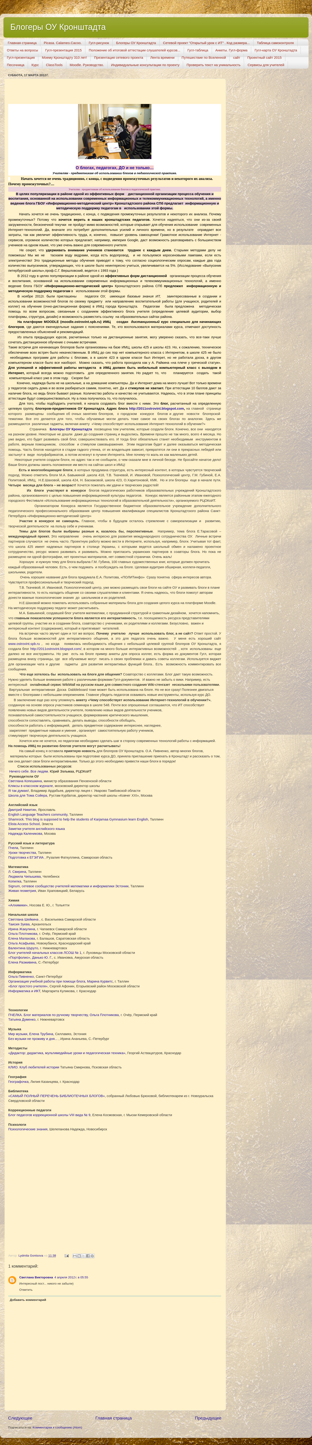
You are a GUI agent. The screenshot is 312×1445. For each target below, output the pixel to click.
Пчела (13, 848)
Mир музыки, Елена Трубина (30, 1034)
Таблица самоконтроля (275, 43)
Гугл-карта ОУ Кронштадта (276, 50)
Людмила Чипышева (24, 876)
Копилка (14, 881)
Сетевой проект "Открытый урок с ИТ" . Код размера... (206, 43)
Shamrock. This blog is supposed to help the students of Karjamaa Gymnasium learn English (78, 819)
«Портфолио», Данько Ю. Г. (30, 957)
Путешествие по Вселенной (204, 57)
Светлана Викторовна (36, 1277)
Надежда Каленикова (25, 833)
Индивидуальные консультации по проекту (145, 65)
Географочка (18, 1082)
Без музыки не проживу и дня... (33, 1039)
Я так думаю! (18, 791)
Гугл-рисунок (99, 43)
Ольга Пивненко (21, 976)
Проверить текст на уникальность (213, 65)
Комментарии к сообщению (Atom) (57, 1427)
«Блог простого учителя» (28, 986)
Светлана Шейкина (23, 919)
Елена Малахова (21, 938)
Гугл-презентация (21, 57)
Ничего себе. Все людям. (29, 771)
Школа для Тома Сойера (27, 795)
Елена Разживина (22, 962)
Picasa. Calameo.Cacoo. (63, 43)
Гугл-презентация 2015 (63, 50)
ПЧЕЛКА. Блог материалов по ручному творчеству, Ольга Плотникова (63, 1015)
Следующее (20, 1418)
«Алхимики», (18, 905)
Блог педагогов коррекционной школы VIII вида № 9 (49, 1115)
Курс (35, 65)
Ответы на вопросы (22, 50)
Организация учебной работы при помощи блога (46, 981)
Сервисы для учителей (266, 65)
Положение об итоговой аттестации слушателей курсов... (134, 50)
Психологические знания (27, 1129)
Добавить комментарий (28, 1300)
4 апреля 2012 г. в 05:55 (71, 1277)
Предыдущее (208, 1418)
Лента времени (162, 57)
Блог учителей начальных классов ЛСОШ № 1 (44, 953)
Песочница (15, 65)
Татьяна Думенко (22, 1019)
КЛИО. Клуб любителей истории (33, 1067)
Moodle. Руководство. (87, 65)
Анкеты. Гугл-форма (231, 50)
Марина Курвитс (100, 981)
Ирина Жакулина (21, 929)
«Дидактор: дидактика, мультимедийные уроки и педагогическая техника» (66, 1053)
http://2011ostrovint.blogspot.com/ (55, 649)
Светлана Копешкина (25, 781)
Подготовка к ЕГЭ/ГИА (26, 857)
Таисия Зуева (19, 924)
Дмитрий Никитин (22, 810)
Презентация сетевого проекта (118, 57)
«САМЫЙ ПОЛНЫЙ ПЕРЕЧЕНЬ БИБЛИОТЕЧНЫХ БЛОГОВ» (56, 1096)
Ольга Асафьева (21, 943)
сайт (236, 57)
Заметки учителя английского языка (36, 829)
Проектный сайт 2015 (264, 57)
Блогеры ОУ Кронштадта (58, 27)
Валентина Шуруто (23, 948)
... (24, 644)
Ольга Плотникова (22, 933)
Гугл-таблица (197, 50)
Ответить (26, 1289)
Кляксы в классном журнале (30, 786)
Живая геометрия (22, 891)
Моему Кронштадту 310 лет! (64, 57)
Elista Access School (24, 824)
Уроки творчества (22, 852)
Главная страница (22, 43)
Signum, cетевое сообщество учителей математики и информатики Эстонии (68, 886)
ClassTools (54, 65)
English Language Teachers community (37, 814)
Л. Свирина (17, 872)
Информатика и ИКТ (24, 991)
